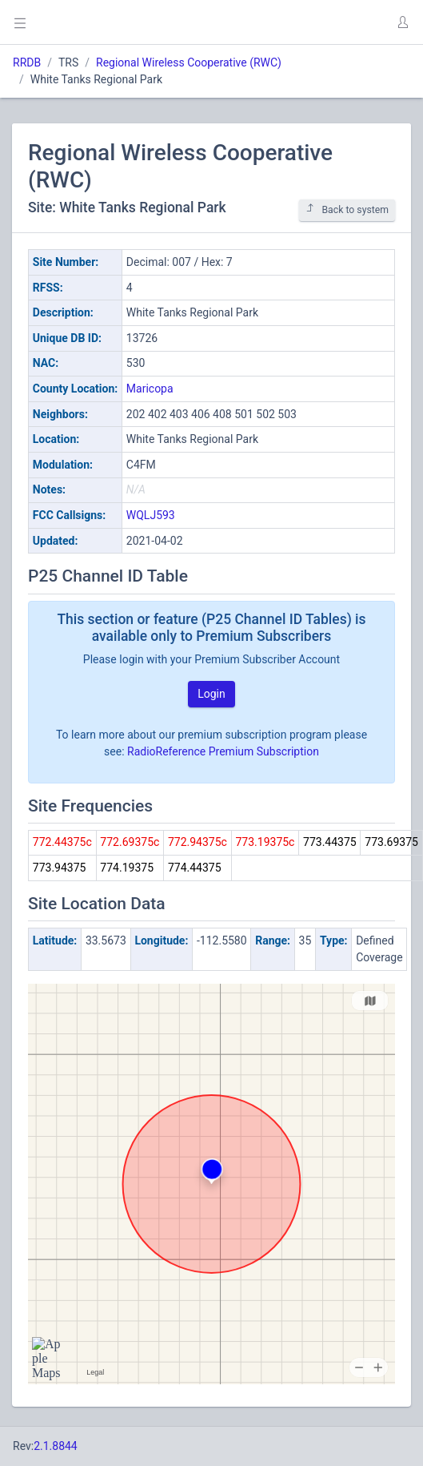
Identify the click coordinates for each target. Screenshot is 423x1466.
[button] (402, 22)
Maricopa (150, 388)
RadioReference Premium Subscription (223, 751)
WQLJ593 (150, 515)
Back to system (347, 209)
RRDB (27, 62)
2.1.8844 (56, 1446)
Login (211, 693)
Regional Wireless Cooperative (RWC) (188, 62)
